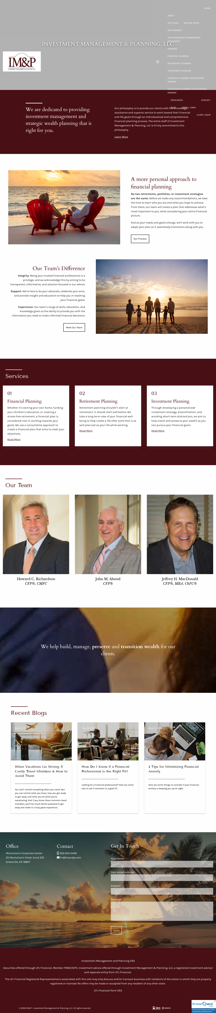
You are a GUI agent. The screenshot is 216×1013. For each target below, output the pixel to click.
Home (207, 8)
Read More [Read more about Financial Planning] (13, 439)
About (171, 15)
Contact (205, 100)
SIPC (75, 968)
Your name (130, 858)
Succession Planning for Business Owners (187, 91)
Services (172, 48)
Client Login (203, 114)
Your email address (135, 872)
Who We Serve (191, 23)
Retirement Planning (179, 63)
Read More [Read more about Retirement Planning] (85, 430)
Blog (173, 107)
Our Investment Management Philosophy (184, 39)
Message (129, 899)
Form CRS (116, 990)
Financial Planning (178, 56)
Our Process (175, 30)
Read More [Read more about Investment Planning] (157, 430)
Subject (129, 885)
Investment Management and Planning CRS (108, 960)
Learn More (121, 137)
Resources (177, 100)
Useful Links (189, 107)
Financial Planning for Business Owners (186, 80)
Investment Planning (179, 70)
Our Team (173, 23)
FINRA (67, 968)
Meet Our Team (74, 327)
